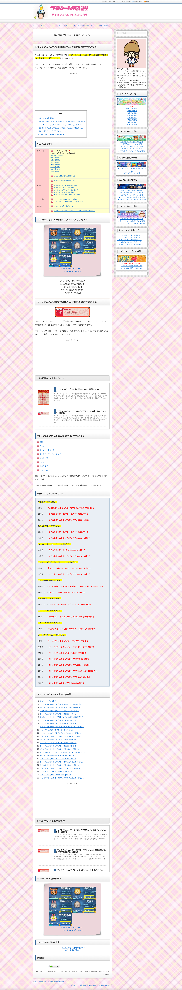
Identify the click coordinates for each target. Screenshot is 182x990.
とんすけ (43, 462)
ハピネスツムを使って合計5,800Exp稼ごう (55, 775)
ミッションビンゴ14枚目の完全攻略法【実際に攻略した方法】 (80, 390)
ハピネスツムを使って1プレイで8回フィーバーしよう (59, 711)
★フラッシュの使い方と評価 (132, 149)
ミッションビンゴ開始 (48, 701)
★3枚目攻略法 (55, 162)
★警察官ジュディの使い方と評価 (131, 142)
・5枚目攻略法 (132, 120)
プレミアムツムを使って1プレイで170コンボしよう (59, 714)
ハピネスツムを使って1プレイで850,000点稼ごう (58, 720)
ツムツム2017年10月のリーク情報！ (66, 199)
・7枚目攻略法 (132, 124)
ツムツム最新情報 (46, 118)
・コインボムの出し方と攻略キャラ (129, 237)
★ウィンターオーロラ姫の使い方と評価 (131, 221)
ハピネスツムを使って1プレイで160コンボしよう (58, 723)
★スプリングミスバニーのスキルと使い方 (68, 194)
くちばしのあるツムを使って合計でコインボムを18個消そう (62, 727)
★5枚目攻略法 (55, 167)
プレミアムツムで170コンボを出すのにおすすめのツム (80, 870)
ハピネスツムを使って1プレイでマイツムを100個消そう (60, 733)
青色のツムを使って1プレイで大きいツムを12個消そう (60, 707)
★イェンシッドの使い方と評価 (131, 190)
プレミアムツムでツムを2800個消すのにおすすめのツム (61, 128)
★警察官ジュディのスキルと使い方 (66, 185)
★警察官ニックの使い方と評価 (131, 144)
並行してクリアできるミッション (52, 131)
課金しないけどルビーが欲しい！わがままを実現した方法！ (74, 211)
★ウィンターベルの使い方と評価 (131, 219)
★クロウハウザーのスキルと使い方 (66, 190)
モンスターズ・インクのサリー (51, 454)
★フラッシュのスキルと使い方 (64, 192)
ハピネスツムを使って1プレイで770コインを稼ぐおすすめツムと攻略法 (81, 412)
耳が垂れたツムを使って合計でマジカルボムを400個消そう (61, 717)
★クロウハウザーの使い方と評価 (131, 146)
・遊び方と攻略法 (132, 108)
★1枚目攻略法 (55, 158)
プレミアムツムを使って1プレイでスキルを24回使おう (60, 768)
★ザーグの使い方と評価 (131, 173)
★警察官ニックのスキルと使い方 (65, 188)
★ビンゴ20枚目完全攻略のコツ (64, 176)
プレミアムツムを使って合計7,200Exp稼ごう (56, 771)
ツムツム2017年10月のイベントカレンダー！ (69, 201)
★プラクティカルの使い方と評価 (131, 195)
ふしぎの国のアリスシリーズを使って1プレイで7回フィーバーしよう (65, 752)
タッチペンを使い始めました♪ (64, 206)
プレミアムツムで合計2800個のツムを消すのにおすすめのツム (60, 125)
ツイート (46, 966)
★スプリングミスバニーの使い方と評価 (131, 151)
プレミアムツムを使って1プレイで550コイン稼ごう (59, 746)
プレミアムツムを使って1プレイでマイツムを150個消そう (61, 736)
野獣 (41, 442)
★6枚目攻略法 (55, 169)
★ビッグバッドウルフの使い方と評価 (132, 197)
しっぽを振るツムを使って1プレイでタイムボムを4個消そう (62, 778)
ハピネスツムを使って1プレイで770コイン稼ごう (58, 759)
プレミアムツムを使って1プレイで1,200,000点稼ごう (59, 749)
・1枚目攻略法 (132, 111)
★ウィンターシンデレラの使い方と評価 (131, 223)
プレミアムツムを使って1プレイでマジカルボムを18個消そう (62, 762)
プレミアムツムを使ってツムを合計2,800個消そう (58, 743)
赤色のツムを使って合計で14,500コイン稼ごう (57, 755)
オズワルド (44, 466)
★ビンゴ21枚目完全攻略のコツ (64, 181)
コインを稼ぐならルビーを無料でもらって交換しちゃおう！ (62, 121)
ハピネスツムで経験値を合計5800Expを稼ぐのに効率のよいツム (90, 985)
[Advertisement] (72, 89)
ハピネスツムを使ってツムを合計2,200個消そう (57, 730)
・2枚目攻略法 (132, 113)
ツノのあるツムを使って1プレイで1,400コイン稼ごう (59, 765)
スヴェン (43, 446)
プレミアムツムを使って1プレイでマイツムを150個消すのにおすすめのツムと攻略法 (81, 851)
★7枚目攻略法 (55, 171)
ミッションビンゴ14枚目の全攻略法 (50, 134)
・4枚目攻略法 (132, 118)
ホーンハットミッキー (48, 450)
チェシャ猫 (44, 458)
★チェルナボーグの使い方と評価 (131, 193)
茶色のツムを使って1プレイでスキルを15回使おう (58, 739)
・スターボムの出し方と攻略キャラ (129, 240)
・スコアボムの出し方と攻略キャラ (129, 242)
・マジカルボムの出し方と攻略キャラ (130, 244)
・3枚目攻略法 (132, 115)
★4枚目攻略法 (55, 164)
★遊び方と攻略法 (56, 155)
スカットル (44, 470)
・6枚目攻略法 (132, 122)
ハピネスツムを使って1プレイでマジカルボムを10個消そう (61, 704)
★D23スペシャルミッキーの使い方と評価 (131, 199)
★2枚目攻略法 (55, 160)
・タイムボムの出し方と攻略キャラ (129, 235)
